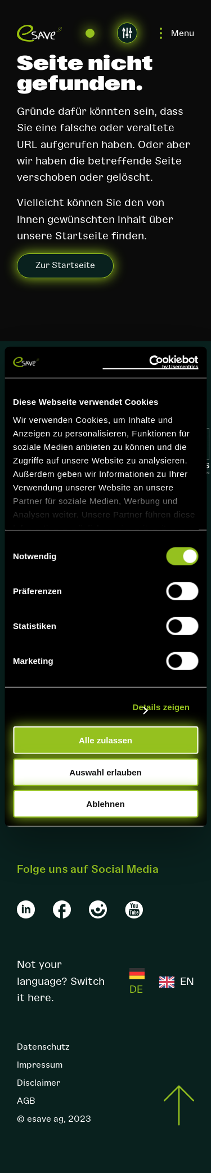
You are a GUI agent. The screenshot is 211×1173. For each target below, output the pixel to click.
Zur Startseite (65, 265)
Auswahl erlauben (105, 772)
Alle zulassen (105, 740)
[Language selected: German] (161, 981)
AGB (26, 1100)
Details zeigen (161, 706)
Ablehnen (105, 804)
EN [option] (187, 981)
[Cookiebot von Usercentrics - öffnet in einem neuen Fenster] (150, 362)
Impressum (39, 1064)
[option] (176, 982)
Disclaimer (38, 1082)
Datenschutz (43, 1046)
